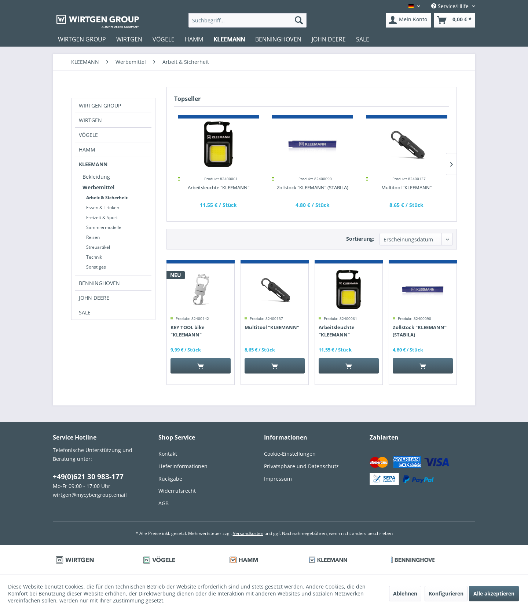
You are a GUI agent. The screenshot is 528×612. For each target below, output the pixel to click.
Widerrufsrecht (177, 490)
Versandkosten (248, 533)
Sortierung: (360, 238)
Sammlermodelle (103, 227)
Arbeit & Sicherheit (107, 197)
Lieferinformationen (183, 466)
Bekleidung (96, 176)
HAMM (87, 149)
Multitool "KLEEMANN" (406, 187)
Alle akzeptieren (493, 593)
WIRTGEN (90, 120)
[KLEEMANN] (229, 39)
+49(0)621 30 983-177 (88, 476)
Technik (94, 257)
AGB (163, 503)
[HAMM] (194, 39)
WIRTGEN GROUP (100, 105)
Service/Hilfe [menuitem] (450, 6)
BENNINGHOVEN (99, 283)
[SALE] (362, 39)
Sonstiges (96, 267)
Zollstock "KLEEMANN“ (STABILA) (312, 187)
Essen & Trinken (102, 207)
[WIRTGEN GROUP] (82, 39)
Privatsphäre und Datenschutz (301, 466)
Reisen (93, 237)
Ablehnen (405, 593)
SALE (85, 312)
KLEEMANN (93, 164)
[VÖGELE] (163, 39)
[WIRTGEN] (129, 39)
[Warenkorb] (454, 20)
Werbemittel (98, 187)
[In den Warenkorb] (200, 366)
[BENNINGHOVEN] (278, 39)
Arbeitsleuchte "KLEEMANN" (218, 187)
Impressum (278, 478)
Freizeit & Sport (102, 217)
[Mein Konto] (408, 20)
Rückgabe (170, 478)
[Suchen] (299, 20)
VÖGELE (88, 134)
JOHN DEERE (94, 297)
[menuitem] (247, 20)
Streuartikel (98, 247)
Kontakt (167, 453)
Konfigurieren (446, 593)
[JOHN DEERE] (329, 39)
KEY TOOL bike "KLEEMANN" (187, 331)
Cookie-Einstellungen (290, 453)
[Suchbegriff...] (247, 20)
